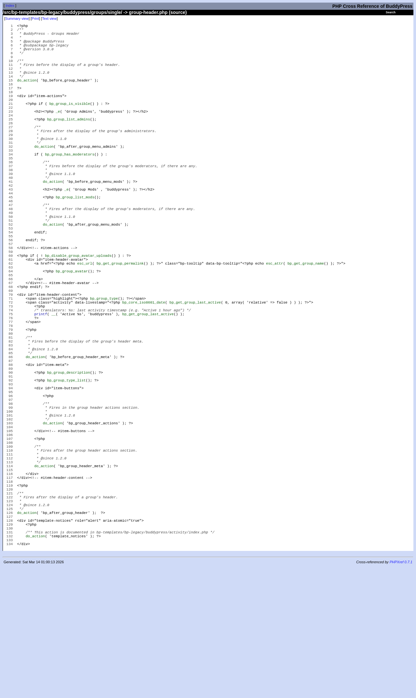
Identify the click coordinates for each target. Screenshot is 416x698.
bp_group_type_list (66, 469)
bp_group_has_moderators (69, 187)
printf (40, 386)
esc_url (84, 323)
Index (10, 5)
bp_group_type (104, 367)
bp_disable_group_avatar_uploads (78, 313)
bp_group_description (68, 459)
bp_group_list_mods (75, 240)
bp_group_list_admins (68, 143)
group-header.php (148, 12)
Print (35, 18)
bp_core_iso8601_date (143, 372)
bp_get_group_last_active (195, 372)
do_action (26, 94)
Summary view (17, 18)
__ (53, 386)
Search (391, 12)
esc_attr (274, 323)
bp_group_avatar (72, 333)
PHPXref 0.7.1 (401, 692)
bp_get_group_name (305, 323)
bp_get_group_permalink (120, 323)
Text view (49, 18)
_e (58, 133)
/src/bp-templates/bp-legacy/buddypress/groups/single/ (62, 12)
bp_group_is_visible (69, 123)
